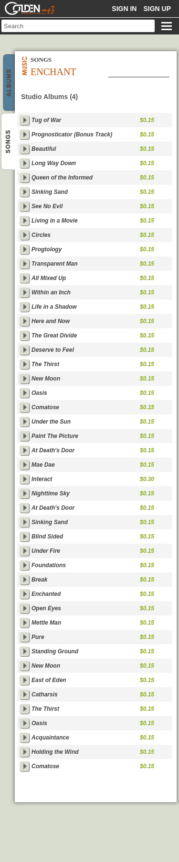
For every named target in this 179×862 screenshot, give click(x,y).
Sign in (124, 8)
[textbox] (78, 26)
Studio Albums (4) (49, 97)
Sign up (157, 8)
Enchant (9, 83)
